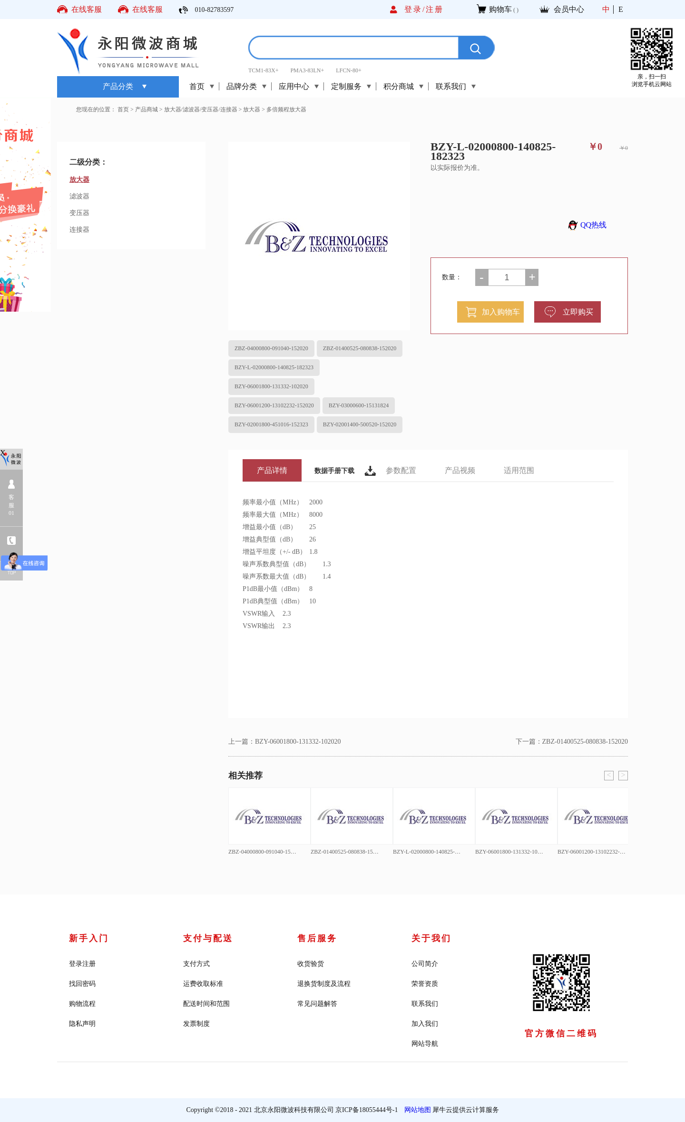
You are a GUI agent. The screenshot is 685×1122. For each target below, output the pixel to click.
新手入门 (89, 938)
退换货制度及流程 (324, 983)
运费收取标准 (203, 983)
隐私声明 (82, 1023)
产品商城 (146, 109)
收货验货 (310, 963)
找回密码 (82, 983)
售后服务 (317, 938)
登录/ (415, 9)
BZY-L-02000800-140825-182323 (274, 367)
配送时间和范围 (206, 1003)
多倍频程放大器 (286, 109)
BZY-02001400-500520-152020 (360, 424)
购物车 (500, 9)
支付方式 (196, 963)
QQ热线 (586, 225)
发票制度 (196, 1023)
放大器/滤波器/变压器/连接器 (200, 109)
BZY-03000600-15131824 (359, 405)
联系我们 (424, 1003)
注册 (435, 9)
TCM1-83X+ (263, 70)
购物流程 (82, 1003)
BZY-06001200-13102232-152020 (274, 405)
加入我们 (424, 1023)
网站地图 (416, 1109)
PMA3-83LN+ (307, 70)
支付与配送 (208, 938)
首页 (197, 86)
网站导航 (424, 1043)
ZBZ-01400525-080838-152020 (360, 348)
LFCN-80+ (348, 70)
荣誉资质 (424, 983)
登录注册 (82, 963)
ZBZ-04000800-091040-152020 (271, 348)
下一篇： (572, 741)
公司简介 (424, 963)
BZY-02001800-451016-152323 (271, 424)
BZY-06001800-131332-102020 (271, 386)
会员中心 (569, 9)
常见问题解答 (317, 1003)
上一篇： (284, 741)
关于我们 (431, 938)
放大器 (251, 109)
